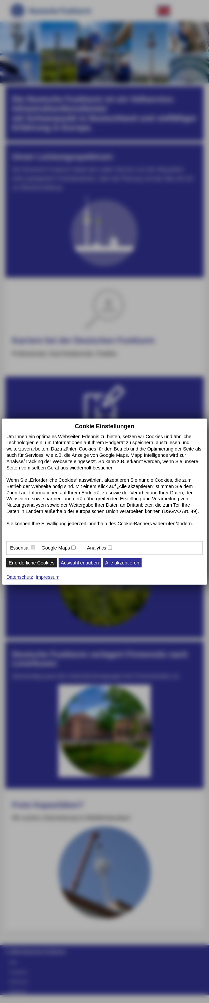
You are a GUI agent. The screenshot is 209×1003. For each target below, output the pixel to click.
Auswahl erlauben (80, 562)
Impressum (47, 577)
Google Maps (55, 548)
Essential (19, 548)
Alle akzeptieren (122, 562)
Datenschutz (19, 577)
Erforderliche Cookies (31, 562)
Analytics (96, 548)
